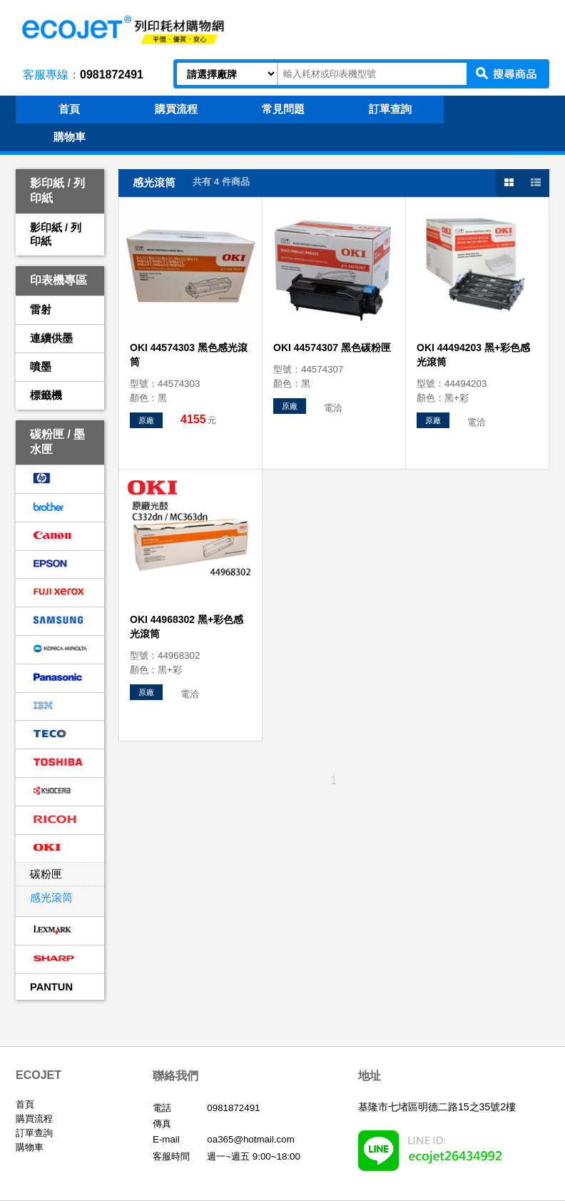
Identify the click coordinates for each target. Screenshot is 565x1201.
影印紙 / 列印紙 (57, 190)
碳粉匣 (46, 874)
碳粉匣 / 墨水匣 (57, 441)
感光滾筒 (51, 897)
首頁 (25, 1104)
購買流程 (34, 1118)
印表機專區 (58, 280)
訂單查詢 (34, 1132)
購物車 (30, 1147)
